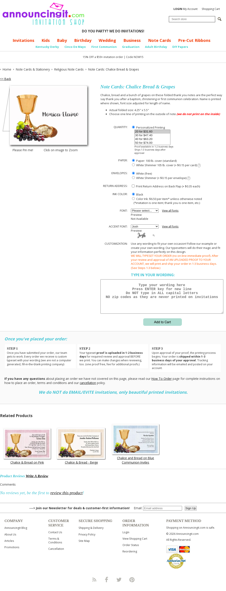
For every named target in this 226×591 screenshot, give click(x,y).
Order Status (130, 550)
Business (132, 40)
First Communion (104, 47)
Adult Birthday (156, 47)
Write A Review (37, 481)
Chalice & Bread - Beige (81, 468)
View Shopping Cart (134, 544)
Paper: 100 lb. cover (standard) (154, 161)
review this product (66, 498)
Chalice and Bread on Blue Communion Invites (135, 465)
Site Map (84, 546)
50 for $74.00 (152, 143)
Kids (45, 40)
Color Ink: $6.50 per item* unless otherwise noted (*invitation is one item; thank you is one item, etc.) (166, 201)
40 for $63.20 (152, 139)
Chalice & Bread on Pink (27, 468)
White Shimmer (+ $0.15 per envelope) (161, 178)
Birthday (82, 40)
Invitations (23, 40)
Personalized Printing (148, 127)
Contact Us (55, 537)
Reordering (129, 557)
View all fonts (170, 210)
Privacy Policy (87, 540)
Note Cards (159, 40)
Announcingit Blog (15, 533)
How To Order (161, 384)
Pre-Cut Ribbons (194, 40)
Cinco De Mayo (75, 47)
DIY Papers (180, 47)
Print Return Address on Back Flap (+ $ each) (166, 186)
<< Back (5, 79)
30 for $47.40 (152, 135)
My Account (185, 9)
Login (125, 537)
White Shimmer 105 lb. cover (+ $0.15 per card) (166, 165)
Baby (62, 40)
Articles (9, 546)
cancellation (88, 388)
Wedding (107, 40)
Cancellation (56, 554)
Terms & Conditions (55, 546)
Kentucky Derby (47, 47)
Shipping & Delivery (91, 533)
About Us (10, 540)
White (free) (142, 173)
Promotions (11, 552)
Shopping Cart (211, 9)
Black (137, 194)
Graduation (130, 47)
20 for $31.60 (152, 132)
